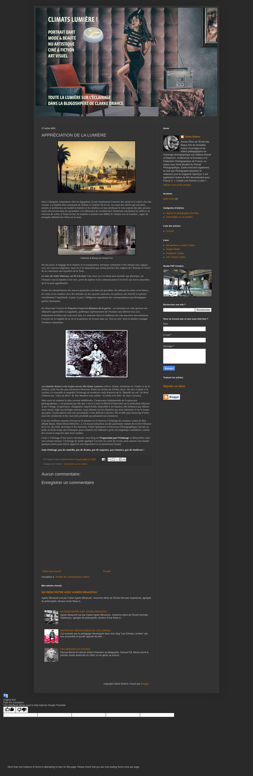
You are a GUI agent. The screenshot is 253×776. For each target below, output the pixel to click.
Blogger (145, 683)
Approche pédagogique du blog (182, 213)
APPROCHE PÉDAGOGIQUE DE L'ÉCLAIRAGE (85, 630)
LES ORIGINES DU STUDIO (75, 649)
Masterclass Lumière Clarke (180, 245)
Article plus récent (51, 571)
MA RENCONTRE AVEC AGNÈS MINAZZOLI (69, 592)
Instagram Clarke (175, 253)
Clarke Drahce (192, 136)
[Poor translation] (22, 710)
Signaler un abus (174, 386)
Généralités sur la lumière (75, 464)
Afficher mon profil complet (177, 185)
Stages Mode (173, 249)
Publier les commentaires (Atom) (73, 577)
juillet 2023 (168, 199)
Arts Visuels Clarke (176, 257)
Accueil (106, 571)
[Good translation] (9, 710)
